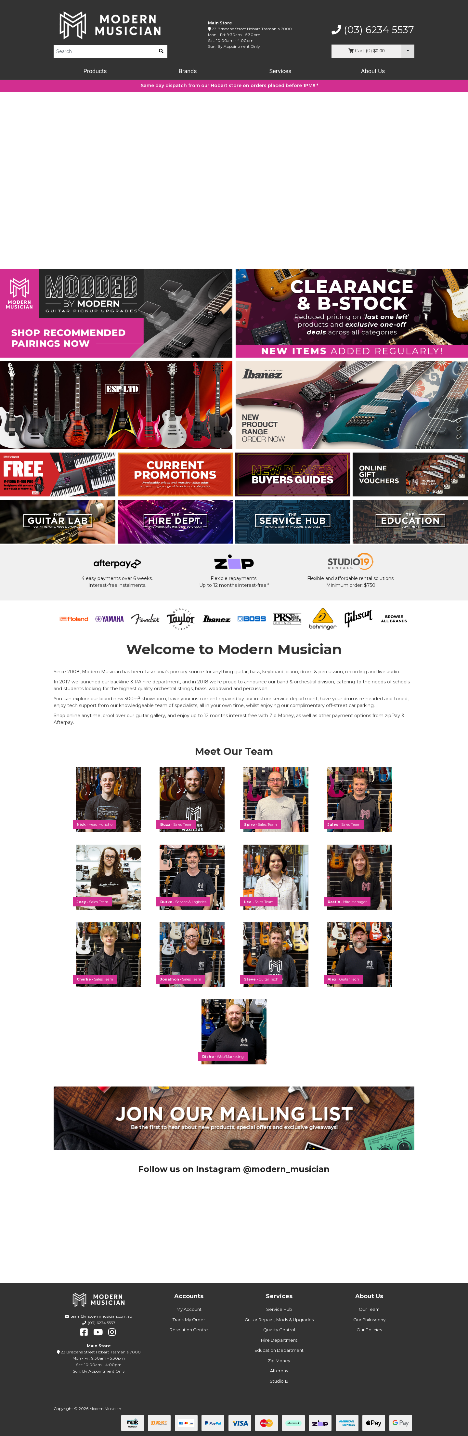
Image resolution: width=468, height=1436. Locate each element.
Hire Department (279, 1340)
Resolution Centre (189, 1329)
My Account (189, 1309)
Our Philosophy (369, 1319)
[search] (161, 51)
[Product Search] (104, 51)
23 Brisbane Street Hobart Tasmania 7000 (252, 28)
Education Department (279, 1350)
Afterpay (279, 1370)
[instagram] (112, 1332)
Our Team (369, 1309)
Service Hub (279, 1309)
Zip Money (279, 1360)
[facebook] (84, 1332)
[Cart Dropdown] (407, 51)
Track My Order (189, 1319)
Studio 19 (279, 1381)
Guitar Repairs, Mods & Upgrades (279, 1319)
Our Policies (369, 1329)
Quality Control (279, 1329)
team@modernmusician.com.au (101, 1316)
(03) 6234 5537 (373, 29)
